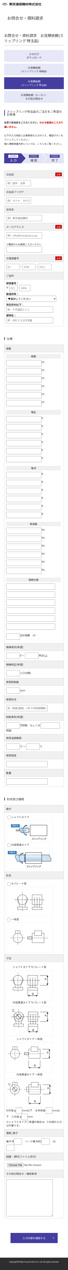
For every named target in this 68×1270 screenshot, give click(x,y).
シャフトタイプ (18, 817)
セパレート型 (16, 884)
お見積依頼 (34, 69)
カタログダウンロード (34, 55)
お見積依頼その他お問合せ (34, 96)
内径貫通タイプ (18, 845)
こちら (40, 143)
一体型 (13, 919)
